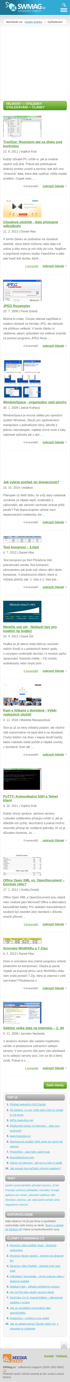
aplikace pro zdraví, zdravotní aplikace (27, 1195)
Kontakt (49, 1355)
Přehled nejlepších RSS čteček (28, 1104)
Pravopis (10, 1190)
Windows (10, 1199)
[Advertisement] (35, 61)
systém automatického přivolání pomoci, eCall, (32, 1185)
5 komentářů (31, 671)
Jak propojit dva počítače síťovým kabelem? (35, 1168)
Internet (23, 1204)
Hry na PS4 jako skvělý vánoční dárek (32, 1292)
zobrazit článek (53, 186)
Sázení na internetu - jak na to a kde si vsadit (36, 1162)
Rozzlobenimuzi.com (22, 1157)
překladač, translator (38, 1190)
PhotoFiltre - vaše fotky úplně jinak (30, 1151)
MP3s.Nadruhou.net (21, 1120)
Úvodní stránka (33, 21)
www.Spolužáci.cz (20, 1136)
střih (52, 1195)
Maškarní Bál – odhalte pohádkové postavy (35, 1286)
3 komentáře (31, 924)
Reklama (61, 1355)
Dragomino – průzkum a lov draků (29, 1318)
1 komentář (31, 266)
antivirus (21, 1190)
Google (55, 1190)
